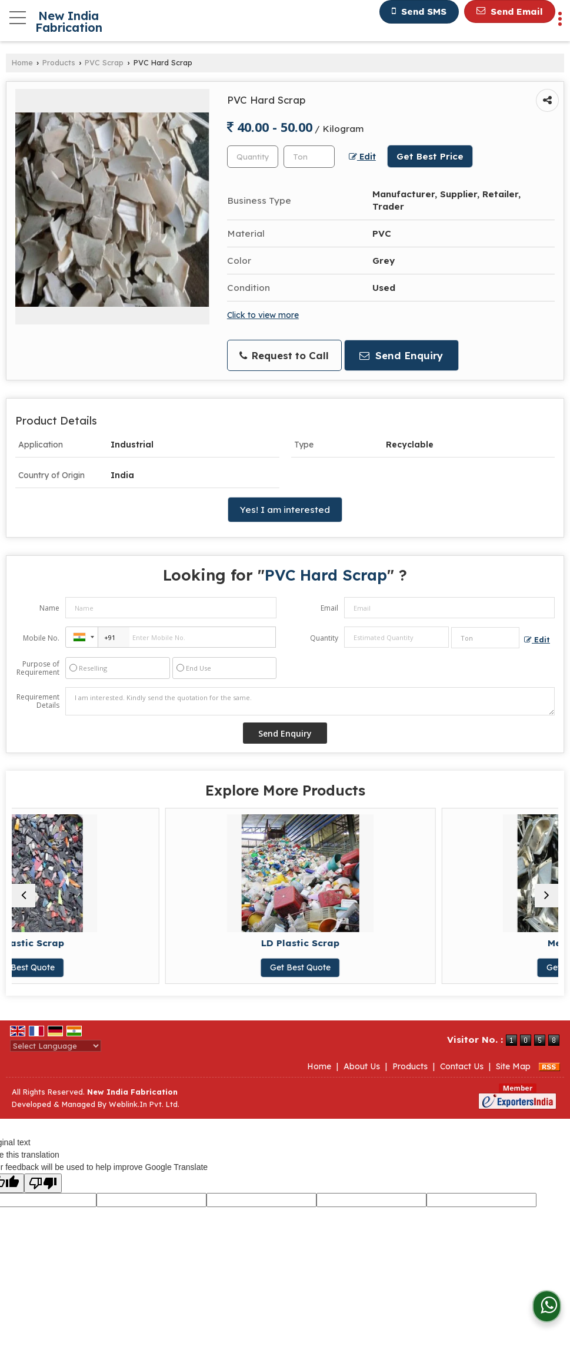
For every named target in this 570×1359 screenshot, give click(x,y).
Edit (362, 156)
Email (329, 608)
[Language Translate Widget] (55, 1046)
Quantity (324, 638)
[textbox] (309, 156)
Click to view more (263, 315)
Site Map (513, 1066)
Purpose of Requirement (37, 668)
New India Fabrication (68, 22)
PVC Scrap (104, 62)
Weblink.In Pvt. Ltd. (144, 1104)
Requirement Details (37, 701)
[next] (546, 895)
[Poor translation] (43, 1183)
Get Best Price (430, 156)
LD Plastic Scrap (423, 943)
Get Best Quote (146, 967)
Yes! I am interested (285, 509)
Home (22, 62)
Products (58, 62)
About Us (362, 1066)
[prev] (23, 895)
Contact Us (462, 1066)
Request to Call (284, 355)
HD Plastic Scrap (146, 943)
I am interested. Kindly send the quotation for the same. (310, 701)
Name (49, 608)
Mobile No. (41, 638)
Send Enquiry (401, 355)
